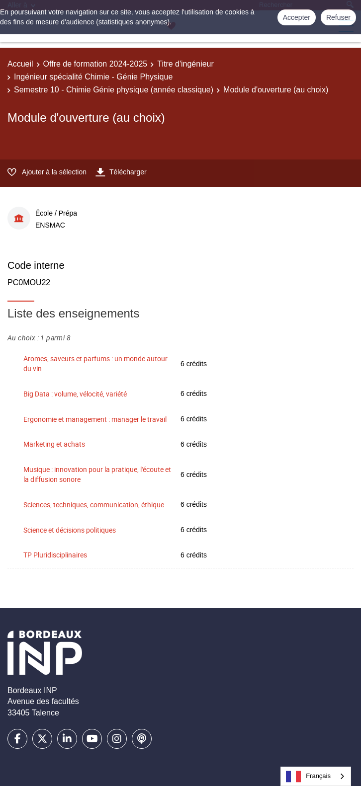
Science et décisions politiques (69, 530)
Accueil (20, 64)
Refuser (338, 17)
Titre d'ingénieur (185, 64)
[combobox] (315, 776)
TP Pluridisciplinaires (55, 554)
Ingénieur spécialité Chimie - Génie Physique (93, 77)
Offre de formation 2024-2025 (95, 64)
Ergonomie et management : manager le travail (95, 419)
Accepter (296, 17)
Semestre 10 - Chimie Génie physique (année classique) (113, 89)
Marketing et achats (54, 444)
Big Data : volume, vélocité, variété (75, 393)
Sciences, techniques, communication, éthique (93, 504)
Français (308, 777)
